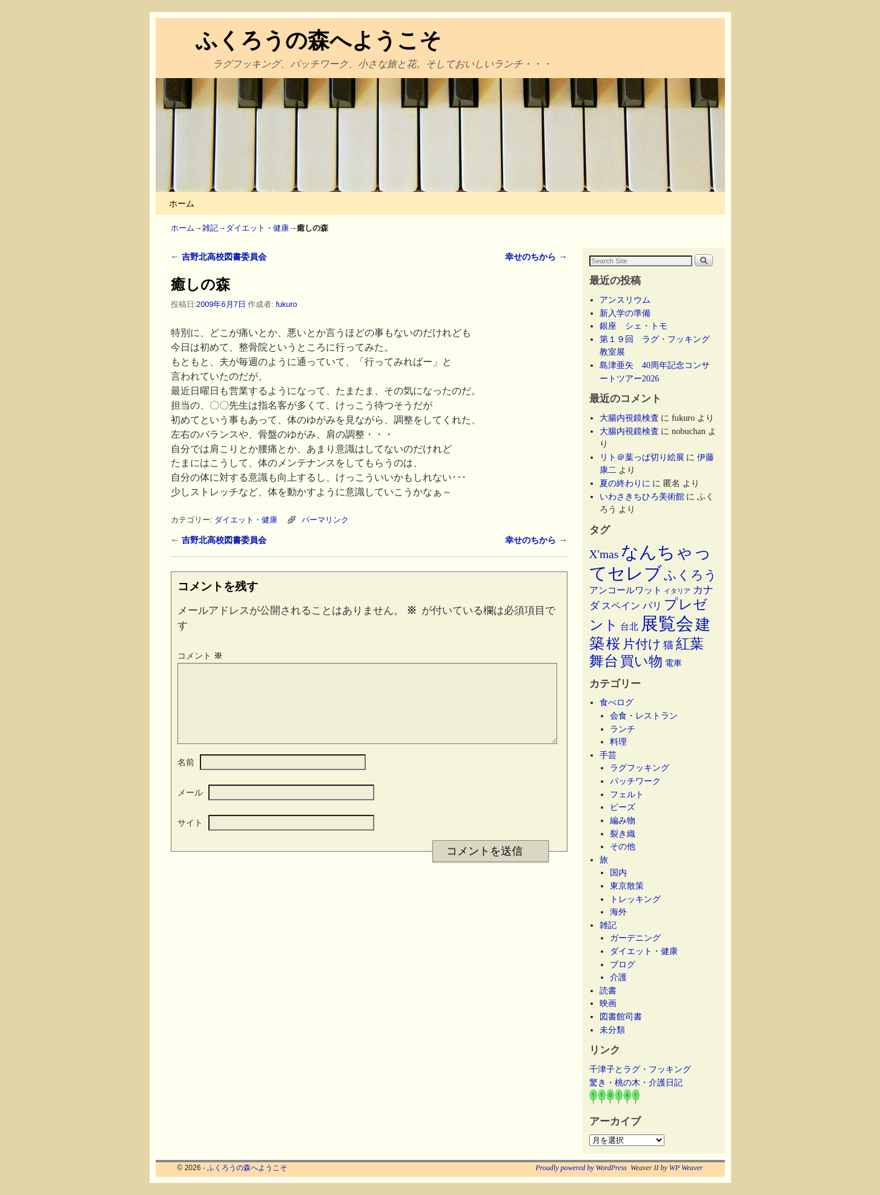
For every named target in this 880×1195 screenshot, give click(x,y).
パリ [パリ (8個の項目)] (652, 606)
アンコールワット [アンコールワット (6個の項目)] (625, 590)
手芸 (608, 755)
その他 (622, 846)
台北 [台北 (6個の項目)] (629, 626)
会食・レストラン (644, 715)
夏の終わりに (625, 483)
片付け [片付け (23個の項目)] (642, 644)
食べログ (617, 702)
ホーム (181, 203)
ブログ (622, 964)
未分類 (612, 1030)
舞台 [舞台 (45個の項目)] (603, 661)
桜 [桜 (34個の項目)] (613, 643)
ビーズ (622, 807)
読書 (608, 990)
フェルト (627, 794)
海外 (618, 912)
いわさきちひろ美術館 (642, 496)
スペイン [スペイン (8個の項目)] (620, 606)
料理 (618, 741)
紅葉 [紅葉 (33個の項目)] (690, 643)
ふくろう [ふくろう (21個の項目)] (690, 575)
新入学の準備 (625, 313)
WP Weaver (686, 1168)
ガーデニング (635, 938)
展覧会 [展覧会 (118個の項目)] (667, 623)
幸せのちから (536, 257)
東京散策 (631, 885)
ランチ (622, 729)
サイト (190, 837)
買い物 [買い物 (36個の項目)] (641, 661)
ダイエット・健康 (257, 227)
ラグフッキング (639, 767)
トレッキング (635, 899)
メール (190, 807)
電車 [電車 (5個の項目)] (673, 663)
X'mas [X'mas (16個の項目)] (604, 554)
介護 (618, 977)
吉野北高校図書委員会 (218, 257)
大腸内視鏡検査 (629, 418)
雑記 (210, 227)
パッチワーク (639, 781)
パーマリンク (325, 519)
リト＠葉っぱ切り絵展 (642, 457)
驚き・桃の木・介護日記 (636, 1082)
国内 (618, 872)
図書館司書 (621, 1016)
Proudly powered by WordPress (581, 1168)
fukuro (286, 304)
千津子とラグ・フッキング (640, 1069)
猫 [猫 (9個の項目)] (668, 645)
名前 (185, 777)
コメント (201, 655)
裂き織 (622, 833)
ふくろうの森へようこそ (319, 40)
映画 (608, 1003)
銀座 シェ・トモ (633, 326)
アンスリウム (625, 300)
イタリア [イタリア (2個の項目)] (677, 591)
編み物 (622, 820)
